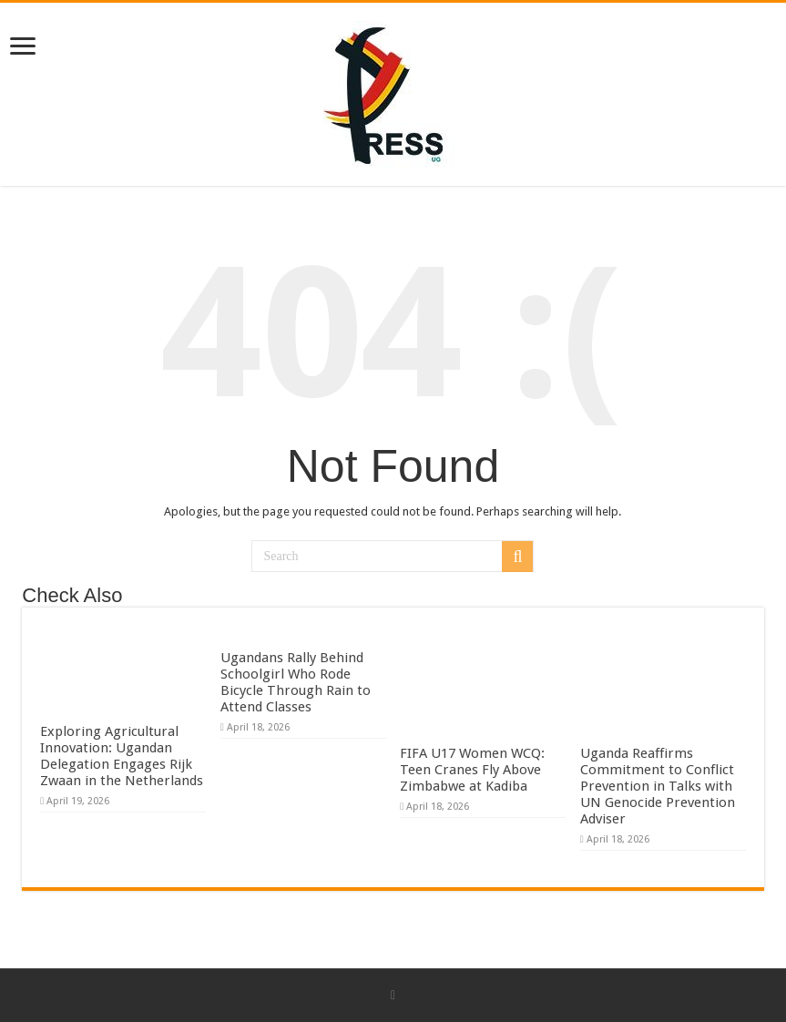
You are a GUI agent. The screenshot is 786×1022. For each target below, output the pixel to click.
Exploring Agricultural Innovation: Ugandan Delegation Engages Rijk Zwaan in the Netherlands (121, 756)
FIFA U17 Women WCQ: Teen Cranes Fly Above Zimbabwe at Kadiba (472, 769)
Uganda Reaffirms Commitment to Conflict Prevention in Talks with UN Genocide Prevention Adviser (657, 786)
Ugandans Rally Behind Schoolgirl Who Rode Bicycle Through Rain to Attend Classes (295, 682)
